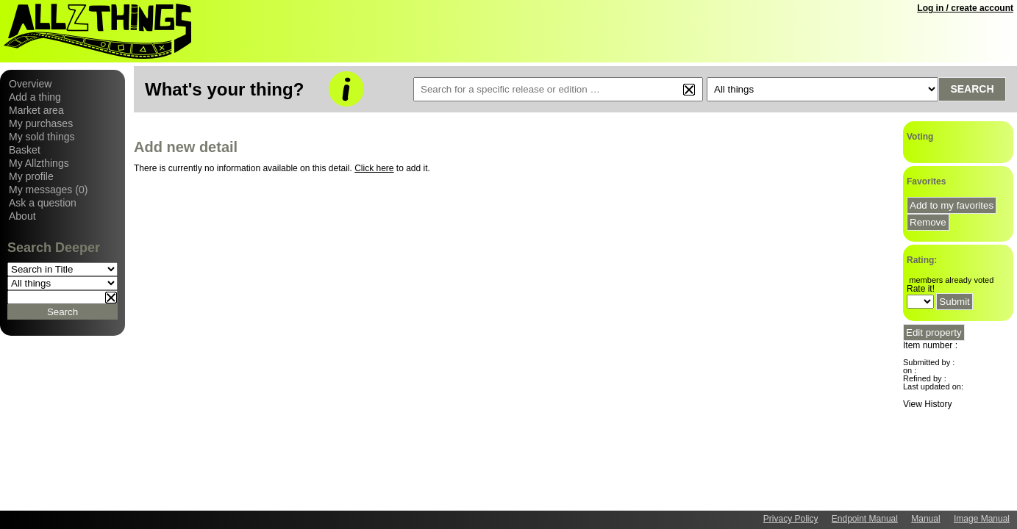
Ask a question (42, 203)
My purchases (41, 123)
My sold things (41, 137)
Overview (30, 84)
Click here (373, 168)
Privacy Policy (790, 519)
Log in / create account (965, 8)
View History (927, 404)
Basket (24, 150)
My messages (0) (48, 189)
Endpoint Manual (865, 519)
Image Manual (982, 519)
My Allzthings (39, 163)
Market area (36, 110)
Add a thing (35, 97)
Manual (925, 519)
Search (971, 89)
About (22, 216)
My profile (31, 176)
